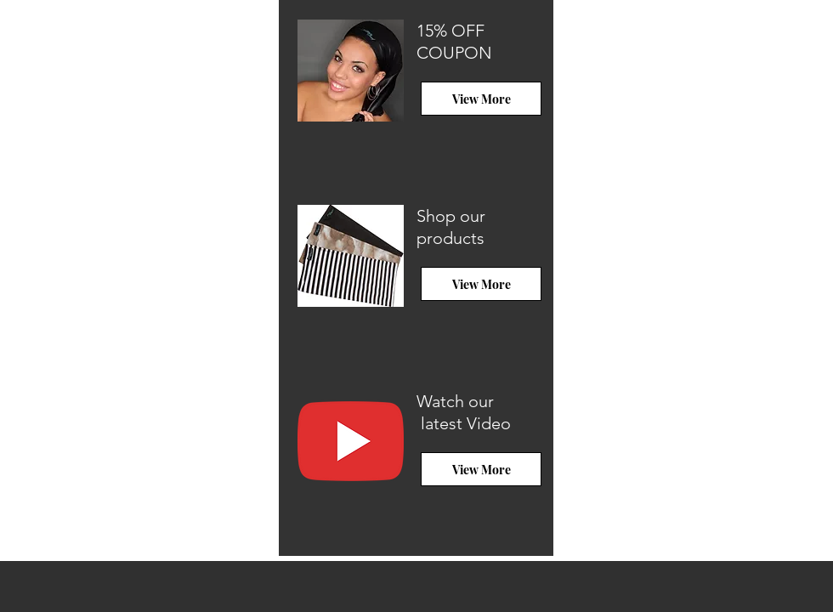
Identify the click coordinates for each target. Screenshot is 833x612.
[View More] (481, 99)
